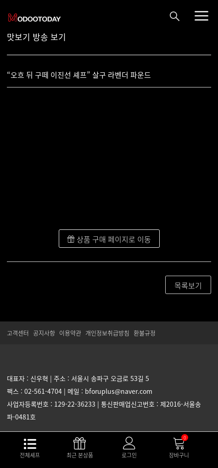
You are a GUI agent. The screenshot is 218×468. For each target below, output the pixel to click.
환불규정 (145, 332)
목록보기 (188, 285)
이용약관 (70, 332)
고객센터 (18, 332)
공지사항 (44, 332)
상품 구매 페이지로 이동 (109, 239)
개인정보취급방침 (107, 332)
